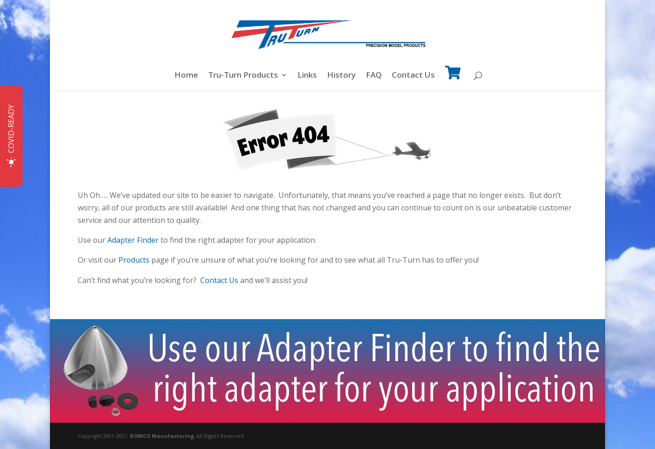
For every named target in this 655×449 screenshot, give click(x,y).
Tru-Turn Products (243, 76)
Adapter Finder (133, 240)
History (341, 76)
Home (186, 76)
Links (307, 76)
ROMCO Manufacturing (162, 435)
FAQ (374, 76)
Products (133, 260)
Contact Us (413, 76)
